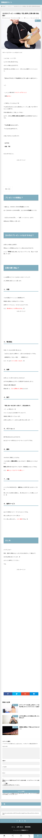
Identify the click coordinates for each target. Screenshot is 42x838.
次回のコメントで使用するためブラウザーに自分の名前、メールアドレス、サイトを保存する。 (20, 781)
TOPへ (38, 836)
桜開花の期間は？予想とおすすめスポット (29, 728)
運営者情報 (27, 827)
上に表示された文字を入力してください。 (11, 785)
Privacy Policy (27, 813)
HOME (4, 6)
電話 (29, 836)
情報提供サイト (6, 2)
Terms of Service (35, 813)
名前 (3, 760)
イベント (10, 6)
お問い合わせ (20, 827)
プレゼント (27, 18)
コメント (4, 746)
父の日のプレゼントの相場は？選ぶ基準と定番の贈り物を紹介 (27, 6)
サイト (3, 773)
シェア (12, 836)
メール (4, 766)
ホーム (13, 827)
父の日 (34, 18)
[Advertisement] (21, 171)
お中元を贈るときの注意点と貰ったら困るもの (29, 716)
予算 (31, 18)
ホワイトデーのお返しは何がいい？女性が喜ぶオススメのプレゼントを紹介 (29, 705)
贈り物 (37, 18)
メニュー (21, 836)
